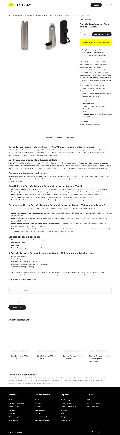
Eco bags (11, 410)
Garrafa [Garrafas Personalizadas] (32, 380)
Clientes (64, 410)
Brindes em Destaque (68, 407)
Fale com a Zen (92, 407)
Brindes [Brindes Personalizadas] (11, 378)
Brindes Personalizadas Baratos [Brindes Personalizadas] (32, 383)
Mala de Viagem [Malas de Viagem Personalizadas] (49, 378)
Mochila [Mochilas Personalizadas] (17, 378)
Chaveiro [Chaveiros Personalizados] (24, 378)
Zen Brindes (46, 383)
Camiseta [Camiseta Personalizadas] (94, 378)
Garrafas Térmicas (52, 15)
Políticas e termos (93, 403)
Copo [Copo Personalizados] (87, 378)
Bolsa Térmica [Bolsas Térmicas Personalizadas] (39, 378)
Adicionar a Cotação (101, 34)
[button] (11, 5)
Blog (62, 413)
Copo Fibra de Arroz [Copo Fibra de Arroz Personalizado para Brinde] (15, 383)
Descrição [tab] (48, 137)
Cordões (37, 413)
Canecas (38, 407)
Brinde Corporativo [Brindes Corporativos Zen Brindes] (96, 380)
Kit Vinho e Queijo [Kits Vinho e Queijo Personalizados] (70, 380)
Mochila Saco (13, 420)
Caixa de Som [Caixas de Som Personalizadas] (102, 378)
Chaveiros (38, 403)
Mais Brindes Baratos (42, 420)
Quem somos (65, 420)
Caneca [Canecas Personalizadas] (82, 378)
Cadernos (19, 380)
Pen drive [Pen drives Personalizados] (11, 380)
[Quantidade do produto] (85, 34)
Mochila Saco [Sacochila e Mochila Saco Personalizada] (60, 378)
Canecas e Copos (14, 407)
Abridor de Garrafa (41, 417)
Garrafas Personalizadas (35, 15)
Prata (25, 290)
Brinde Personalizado (85, 19)
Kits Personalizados (42, 380)
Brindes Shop (19, 15)
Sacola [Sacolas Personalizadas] (76, 378)
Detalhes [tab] (59, 137)
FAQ (88, 400)
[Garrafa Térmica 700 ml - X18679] (46, 335)
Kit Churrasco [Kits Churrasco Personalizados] (54, 380)
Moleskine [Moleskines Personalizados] (69, 378)
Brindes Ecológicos (83, 380)
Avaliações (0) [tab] (70, 137)
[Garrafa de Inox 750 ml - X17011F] (20, 335)
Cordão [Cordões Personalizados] (31, 378)
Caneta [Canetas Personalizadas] (26, 380)
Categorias (64, 417)
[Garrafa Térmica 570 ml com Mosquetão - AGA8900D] (99, 335)
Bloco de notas (40, 410)
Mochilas (11, 400)
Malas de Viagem (14, 417)
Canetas (37, 400)
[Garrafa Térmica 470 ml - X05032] (73, 335)
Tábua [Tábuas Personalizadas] (61, 380)
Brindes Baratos (66, 403)
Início (10, 15)
